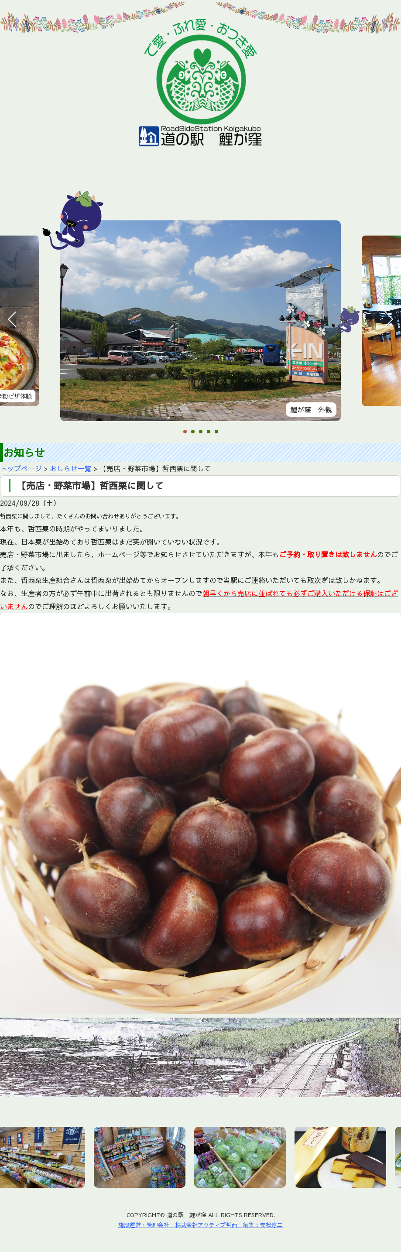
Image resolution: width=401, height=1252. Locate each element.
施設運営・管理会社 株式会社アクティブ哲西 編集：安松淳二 (200, 1224)
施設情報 (105, 187)
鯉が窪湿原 (206, 187)
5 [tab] (216, 432)
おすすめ (154, 187)
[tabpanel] (200, 320)
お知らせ (57, 187)
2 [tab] (193, 432)
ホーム (11, 187)
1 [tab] (185, 432)
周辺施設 (257, 187)
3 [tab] (200, 432)
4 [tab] (208, 432)
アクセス (306, 187)
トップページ (21, 468)
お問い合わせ (361, 187)
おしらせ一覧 (71, 468)
